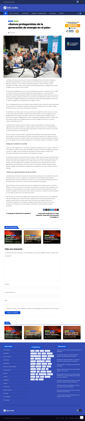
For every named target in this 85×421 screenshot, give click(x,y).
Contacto (62, 418)
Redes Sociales (7, 390)
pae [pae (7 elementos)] (47, 369)
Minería (5, 373)
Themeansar (27, 418)
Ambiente (6, 353)
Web (6, 300)
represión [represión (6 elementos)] (50, 374)
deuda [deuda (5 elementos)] (48, 358)
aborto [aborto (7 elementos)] (32, 350)
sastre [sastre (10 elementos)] (42, 376)
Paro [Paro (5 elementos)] (38, 371)
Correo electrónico (10, 292)
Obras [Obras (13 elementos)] (43, 369)
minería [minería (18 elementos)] (49, 366)
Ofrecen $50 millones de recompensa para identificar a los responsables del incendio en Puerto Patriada (68, 375)
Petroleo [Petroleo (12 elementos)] (49, 371)
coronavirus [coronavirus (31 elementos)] (50, 356)
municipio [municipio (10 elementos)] (33, 369)
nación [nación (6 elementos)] (38, 369)
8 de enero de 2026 (12, 337)
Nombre (7, 284)
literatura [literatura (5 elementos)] (44, 363)
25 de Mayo (6, 350)
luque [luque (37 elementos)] (49, 363)
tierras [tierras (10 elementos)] (32, 379)
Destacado (16, 21)
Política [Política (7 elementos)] (32, 374)
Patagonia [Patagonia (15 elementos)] (43, 371)
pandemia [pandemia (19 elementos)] (33, 371)
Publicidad (71, 418)
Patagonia (52, 13)
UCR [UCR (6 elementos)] (37, 379)
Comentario (8, 256)
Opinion (61, 13)
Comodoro (25, 13)
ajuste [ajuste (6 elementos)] (37, 350)
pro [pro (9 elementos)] (37, 374)
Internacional (7, 370)
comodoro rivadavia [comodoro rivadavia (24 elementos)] (35, 356)
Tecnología (6, 400)
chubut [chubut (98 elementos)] (43, 353)
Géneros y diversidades (39, 13)
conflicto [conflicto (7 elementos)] (44, 356)
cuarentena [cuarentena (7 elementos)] (38, 358)
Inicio (66, 418)
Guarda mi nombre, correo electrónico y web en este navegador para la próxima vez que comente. (33, 308)
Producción (6, 386)
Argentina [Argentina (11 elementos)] (47, 350)
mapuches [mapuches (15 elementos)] (38, 366)
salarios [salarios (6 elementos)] (33, 376)
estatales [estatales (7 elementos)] (48, 361)
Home (57, 418)
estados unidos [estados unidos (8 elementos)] (40, 361)
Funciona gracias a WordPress (10, 418)
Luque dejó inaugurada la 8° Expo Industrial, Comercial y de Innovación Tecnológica (47, 215)
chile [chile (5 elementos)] (39, 353)
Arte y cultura (14, 13)
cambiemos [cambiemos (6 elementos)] (33, 353)
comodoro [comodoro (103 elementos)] (49, 353)
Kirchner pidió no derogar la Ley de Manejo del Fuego (71, 334)
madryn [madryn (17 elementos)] (32, 366)
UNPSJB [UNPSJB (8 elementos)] (41, 379)
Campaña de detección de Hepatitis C (18, 213)
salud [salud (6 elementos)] (37, 376)
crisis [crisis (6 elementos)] (32, 358)
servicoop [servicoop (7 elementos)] (47, 376)
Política (5, 383)
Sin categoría (6, 396)
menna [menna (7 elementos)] (43, 366)
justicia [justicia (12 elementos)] (38, 363)
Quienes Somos (78, 418)
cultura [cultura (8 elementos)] (44, 358)
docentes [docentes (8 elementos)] (33, 361)
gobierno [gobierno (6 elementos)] (33, 363)
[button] (77, 13)
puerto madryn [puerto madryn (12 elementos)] (42, 374)
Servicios (5, 393)
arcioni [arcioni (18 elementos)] (42, 350)
